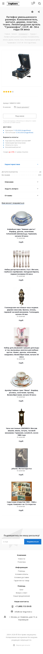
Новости (21, 559)
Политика (22, 562)
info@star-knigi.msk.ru (23, 612)
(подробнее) (26, 130)
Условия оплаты (21, 574)
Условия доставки (21, 577)
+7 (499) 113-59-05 (23, 606)
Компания (21, 555)
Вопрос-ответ (21, 593)
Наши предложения (21, 596)
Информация (21, 567)
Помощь (21, 571)
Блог (21, 589)
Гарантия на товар (21, 580)
